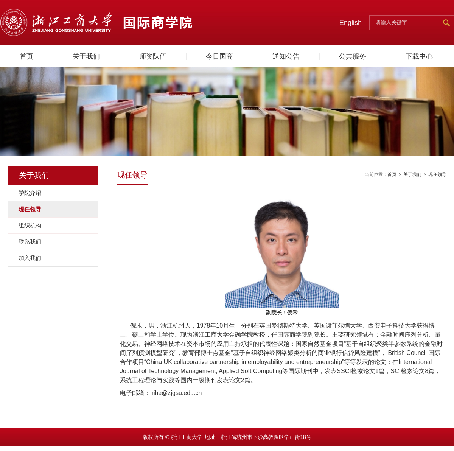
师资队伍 (152, 56)
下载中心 (419, 56)
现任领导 (437, 174)
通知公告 (286, 56)
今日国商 (219, 56)
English (350, 22)
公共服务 (352, 56)
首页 (26, 56)
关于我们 (86, 56)
